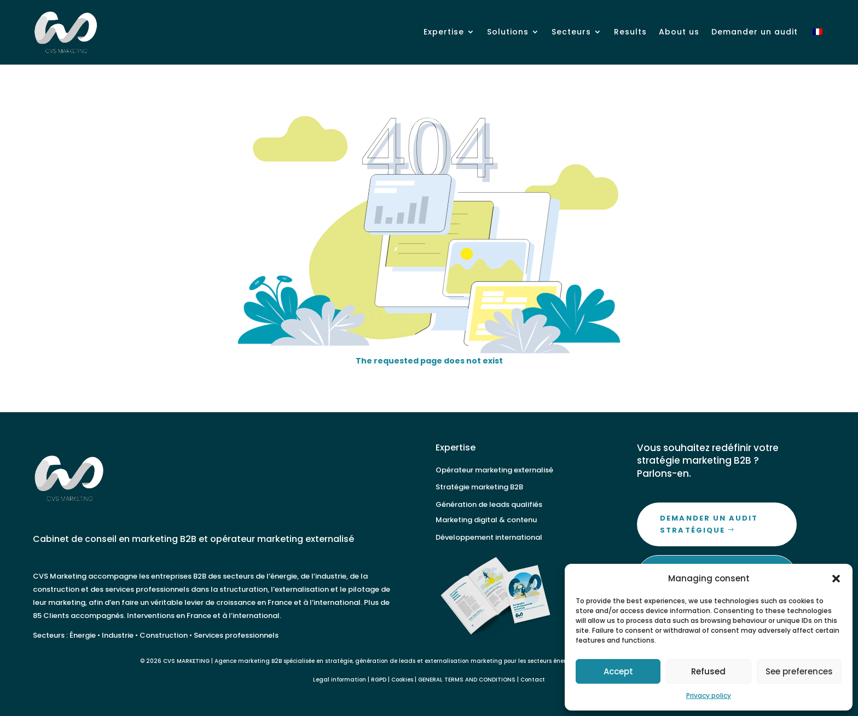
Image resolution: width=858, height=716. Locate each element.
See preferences (799, 671)
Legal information (339, 679)
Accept (618, 671)
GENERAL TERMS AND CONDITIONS (466, 679)
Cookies (402, 679)
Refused (708, 671)
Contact (532, 679)
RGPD (378, 679)
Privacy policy (708, 695)
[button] (836, 578)
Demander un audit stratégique (709, 524)
